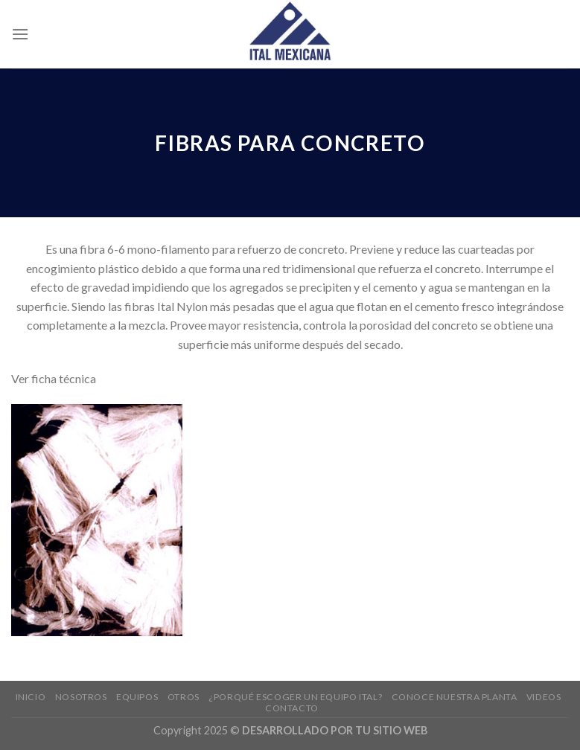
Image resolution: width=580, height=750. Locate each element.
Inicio (31, 696)
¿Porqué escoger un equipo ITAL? (295, 696)
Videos (543, 696)
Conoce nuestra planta (454, 696)
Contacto (292, 708)
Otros (184, 696)
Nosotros (81, 696)
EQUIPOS (137, 696)
